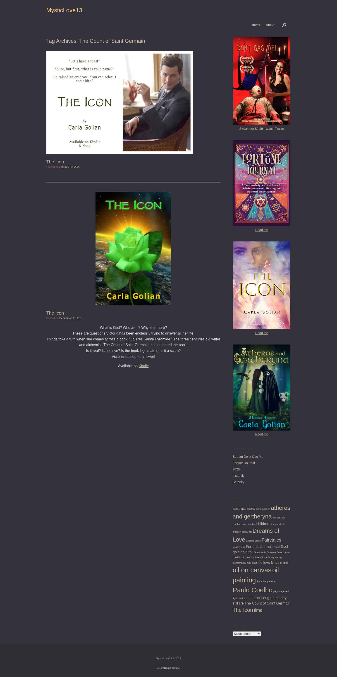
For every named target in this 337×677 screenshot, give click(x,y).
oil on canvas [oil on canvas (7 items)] (252, 570)
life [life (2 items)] (260, 562)
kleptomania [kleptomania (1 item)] (239, 562)
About (270, 25)
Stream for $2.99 (251, 128)
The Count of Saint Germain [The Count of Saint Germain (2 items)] (267, 603)
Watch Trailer (274, 128)
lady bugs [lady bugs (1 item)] (251, 562)
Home (256, 25)
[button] (284, 24)
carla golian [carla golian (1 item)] (278, 517)
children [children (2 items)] (262, 524)
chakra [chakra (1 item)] (252, 524)
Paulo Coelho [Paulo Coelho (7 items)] (252, 590)
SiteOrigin (165, 668)
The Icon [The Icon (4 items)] (243, 610)
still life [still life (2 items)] (238, 603)
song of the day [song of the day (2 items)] (274, 598)
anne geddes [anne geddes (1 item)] (263, 509)
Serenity (238, 482)
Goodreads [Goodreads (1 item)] (260, 552)
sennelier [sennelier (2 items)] (253, 598)
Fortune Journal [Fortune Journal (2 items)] (259, 546)
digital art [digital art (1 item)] (247, 531)
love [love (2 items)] (266, 562)
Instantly (238, 475)
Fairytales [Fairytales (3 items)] (271, 539)
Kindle (144, 366)
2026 (236, 469)
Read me (261, 230)
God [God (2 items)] (284, 546)
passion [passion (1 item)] (271, 581)
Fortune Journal (244, 463)
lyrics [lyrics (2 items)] (275, 562)
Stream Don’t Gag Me (248, 456)
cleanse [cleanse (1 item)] (274, 524)
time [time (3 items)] (258, 610)
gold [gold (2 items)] (236, 552)
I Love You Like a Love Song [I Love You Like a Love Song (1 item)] (258, 557)
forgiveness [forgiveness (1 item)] (239, 547)
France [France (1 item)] (276, 547)
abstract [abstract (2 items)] (239, 508)
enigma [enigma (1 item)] (250, 540)
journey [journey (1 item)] (278, 557)
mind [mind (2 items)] (284, 562)
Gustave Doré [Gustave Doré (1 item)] (274, 552)
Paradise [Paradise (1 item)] (261, 581)
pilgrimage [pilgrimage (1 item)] (278, 591)
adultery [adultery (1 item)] (251, 509)
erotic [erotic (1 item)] (258, 540)
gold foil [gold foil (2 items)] (247, 552)
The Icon (55, 161)
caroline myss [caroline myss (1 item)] (240, 524)
